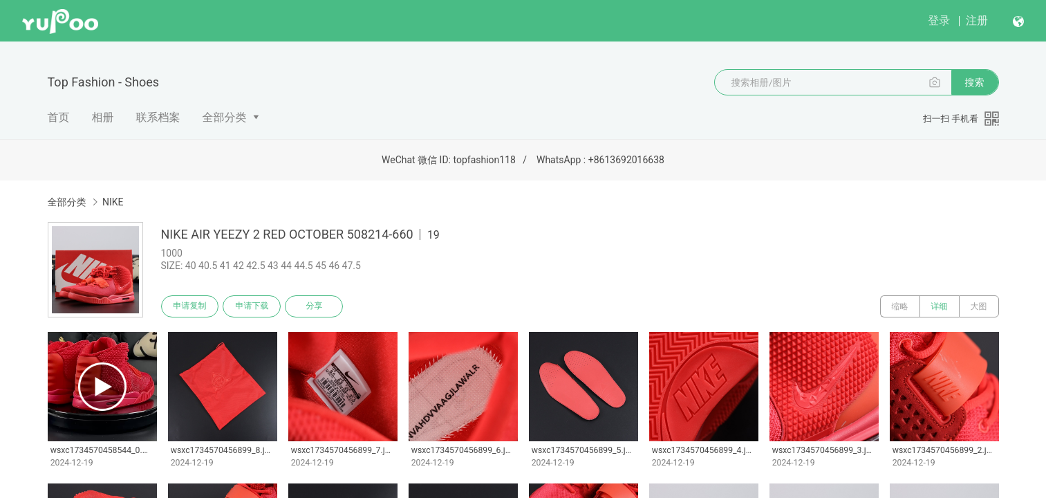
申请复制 (190, 306)
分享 (314, 306)
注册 (977, 20)
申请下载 (252, 306)
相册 (103, 117)
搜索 (974, 82)
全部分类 (225, 117)
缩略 (900, 306)
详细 (939, 306)
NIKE (113, 202)
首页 (59, 117)
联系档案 (158, 117)
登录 (939, 20)
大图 (979, 306)
